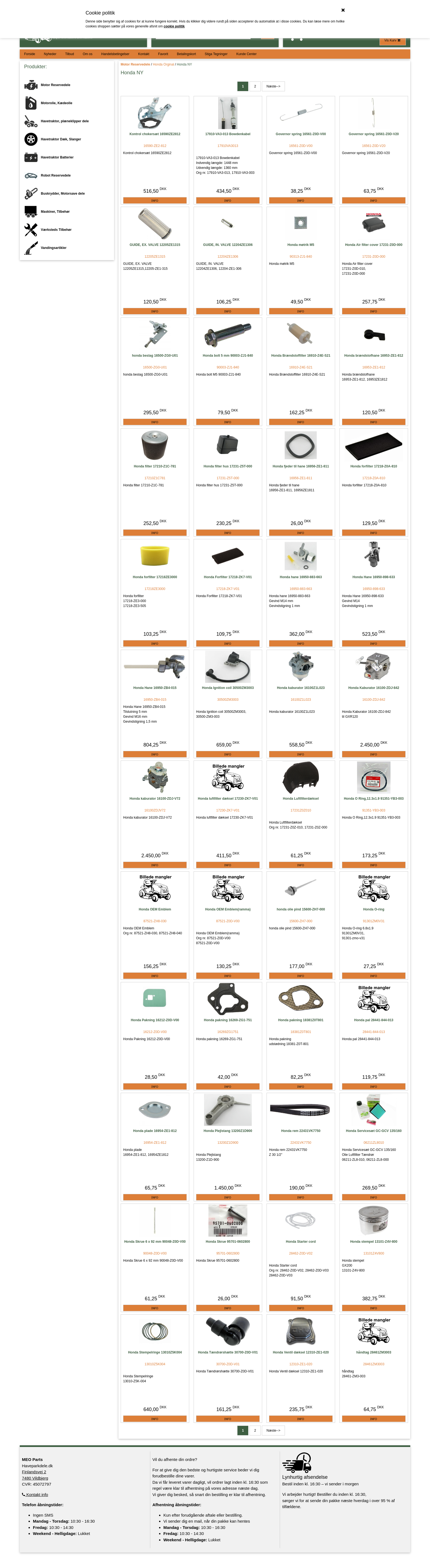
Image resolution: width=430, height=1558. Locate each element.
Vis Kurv (392, 40)
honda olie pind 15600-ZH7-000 (301, 909)
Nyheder (50, 54)
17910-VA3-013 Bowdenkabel (228, 134)
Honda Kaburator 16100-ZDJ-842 (373, 688)
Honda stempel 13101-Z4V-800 (373, 1242)
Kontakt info (35, 1494)
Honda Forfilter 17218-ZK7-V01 (228, 577)
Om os (87, 54)
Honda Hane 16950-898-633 (374, 577)
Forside (29, 54)
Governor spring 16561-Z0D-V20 (374, 134)
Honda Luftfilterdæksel (301, 799)
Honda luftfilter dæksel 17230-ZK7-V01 (228, 799)
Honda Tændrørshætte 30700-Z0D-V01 (228, 1352)
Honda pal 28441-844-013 (374, 1020)
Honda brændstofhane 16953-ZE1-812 (373, 355)
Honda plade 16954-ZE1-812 (155, 1131)
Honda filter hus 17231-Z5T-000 (228, 466)
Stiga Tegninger (216, 54)
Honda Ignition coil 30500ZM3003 (228, 688)
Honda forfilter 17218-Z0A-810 (373, 466)
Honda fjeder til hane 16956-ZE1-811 (301, 466)
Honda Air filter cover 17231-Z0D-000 (373, 245)
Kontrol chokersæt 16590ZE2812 (154, 134)
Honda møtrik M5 (300, 245)
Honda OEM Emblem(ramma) (227, 909)
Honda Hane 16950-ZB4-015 (154, 688)
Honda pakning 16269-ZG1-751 (228, 1020)
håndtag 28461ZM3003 (373, 1352)
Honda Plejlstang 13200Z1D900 (228, 1131)
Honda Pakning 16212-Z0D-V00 (155, 1020)
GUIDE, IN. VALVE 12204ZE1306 (228, 245)
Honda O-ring (373, 909)
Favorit (163, 54)
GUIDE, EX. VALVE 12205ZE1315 (155, 245)
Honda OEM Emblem (155, 909)
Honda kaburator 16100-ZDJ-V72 (155, 799)
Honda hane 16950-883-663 (301, 577)
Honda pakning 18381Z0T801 (301, 1020)
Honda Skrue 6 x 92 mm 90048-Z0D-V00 (155, 1242)
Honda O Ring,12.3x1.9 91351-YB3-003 (374, 799)
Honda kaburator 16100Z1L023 (301, 688)
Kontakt (143, 54)
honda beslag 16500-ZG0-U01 (155, 355)
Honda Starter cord (301, 1242)
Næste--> (273, 86)
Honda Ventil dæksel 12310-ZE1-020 (301, 1352)
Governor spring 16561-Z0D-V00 (301, 134)
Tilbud (69, 54)
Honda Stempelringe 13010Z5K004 (155, 1352)
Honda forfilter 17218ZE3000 (155, 577)
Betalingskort (186, 54)
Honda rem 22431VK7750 (301, 1131)
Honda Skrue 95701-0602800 (228, 1242)
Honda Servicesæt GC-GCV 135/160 (374, 1131)
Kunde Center (246, 54)
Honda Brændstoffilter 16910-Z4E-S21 (300, 355)
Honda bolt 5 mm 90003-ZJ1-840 (228, 355)
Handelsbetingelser (115, 54)
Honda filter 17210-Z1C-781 (155, 466)
